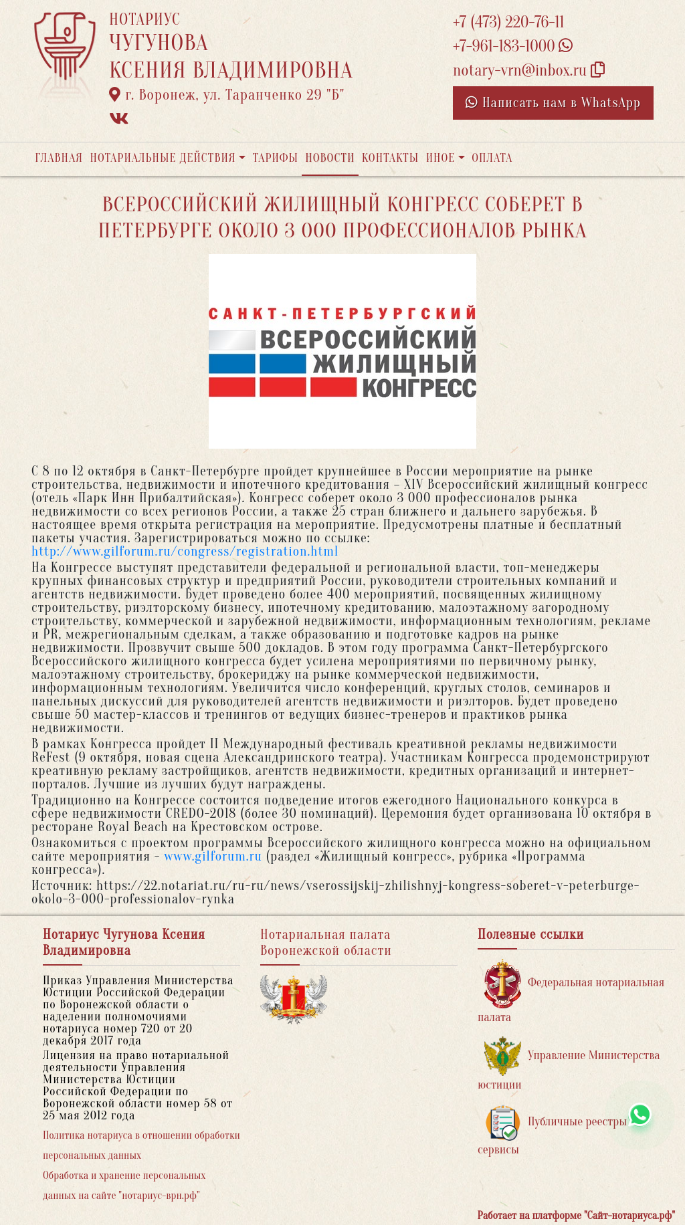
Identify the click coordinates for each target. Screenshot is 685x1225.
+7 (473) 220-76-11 (509, 22)
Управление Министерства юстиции (569, 1064)
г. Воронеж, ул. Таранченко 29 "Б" (227, 95)
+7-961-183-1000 (513, 46)
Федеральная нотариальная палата (571, 991)
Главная (59, 158)
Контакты (390, 158)
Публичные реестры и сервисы (557, 1130)
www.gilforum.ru (213, 856)
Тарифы (275, 158)
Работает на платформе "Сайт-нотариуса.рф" (576, 1216)
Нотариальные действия (162, 158)
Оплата (492, 158)
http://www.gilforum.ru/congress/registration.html (184, 551)
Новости (330, 158)
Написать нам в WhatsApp (553, 102)
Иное (441, 158)
